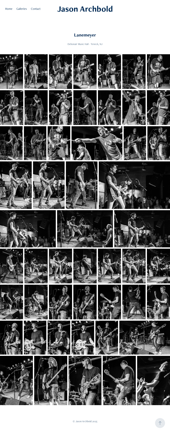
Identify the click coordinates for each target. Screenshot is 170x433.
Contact (36, 9)
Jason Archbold (85, 8)
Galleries (21, 9)
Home (8, 9)
